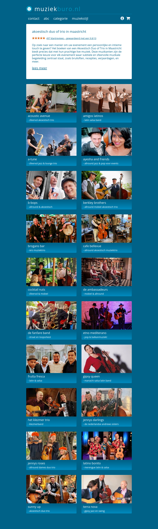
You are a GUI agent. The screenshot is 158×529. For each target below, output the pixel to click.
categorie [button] (60, 18)
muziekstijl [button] (80, 18)
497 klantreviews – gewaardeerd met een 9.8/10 (71, 38)
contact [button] (33, 18)
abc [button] (46, 18)
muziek (57, 9)
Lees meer (39, 68)
